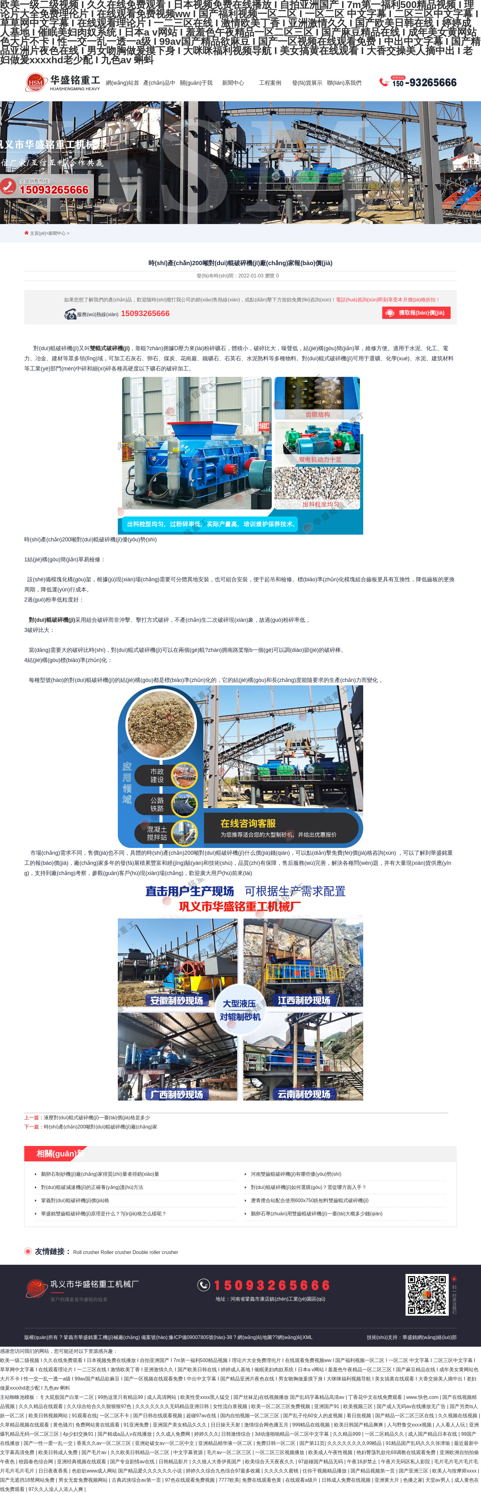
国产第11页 (312, 1443)
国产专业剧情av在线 (133, 1461)
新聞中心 (233, 83)
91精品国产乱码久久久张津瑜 (418, 1443)
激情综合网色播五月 (267, 1424)
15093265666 (145, 313)
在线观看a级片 (302, 1480)
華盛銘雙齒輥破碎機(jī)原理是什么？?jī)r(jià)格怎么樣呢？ (104, 1213)
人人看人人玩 (451, 1424)
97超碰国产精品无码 (321, 1461)
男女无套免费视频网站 (84, 1480)
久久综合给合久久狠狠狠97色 (100, 1406)
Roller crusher (116, 1252)
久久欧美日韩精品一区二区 (140, 1452)
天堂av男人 (438, 1480)
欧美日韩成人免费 (58, 1452)
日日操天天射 (226, 1424)
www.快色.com (423, 1397)
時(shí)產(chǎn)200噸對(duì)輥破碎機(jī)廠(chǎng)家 (100, 1126)
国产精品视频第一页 (373, 1470)
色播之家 (413, 1480)
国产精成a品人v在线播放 (125, 1434)
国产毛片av (95, 1452)
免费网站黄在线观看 (98, 1424)
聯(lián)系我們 (344, 83)
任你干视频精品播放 (325, 1470)
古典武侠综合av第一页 (137, 1480)
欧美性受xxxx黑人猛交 (205, 1397)
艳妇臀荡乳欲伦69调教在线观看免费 (396, 1452)
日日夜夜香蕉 (53, 1470)
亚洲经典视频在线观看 (82, 1461)
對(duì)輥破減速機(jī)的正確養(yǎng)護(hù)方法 (92, 1187)
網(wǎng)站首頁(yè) (122, 101)
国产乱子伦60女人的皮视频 (313, 1415)
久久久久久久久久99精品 (355, 1443)
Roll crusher (86, 1252)
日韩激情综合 (236, 1434)
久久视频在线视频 (458, 1415)
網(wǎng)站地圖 (254, 1337)
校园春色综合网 (36, 1461)
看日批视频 (359, 1415)
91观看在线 (84, 1415)
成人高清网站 (162, 1397)
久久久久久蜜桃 (282, 1470)
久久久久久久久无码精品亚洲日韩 (172, 1406)
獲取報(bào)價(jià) (421, 313)
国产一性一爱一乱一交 (49, 1443)
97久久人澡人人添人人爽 (56, 1489)
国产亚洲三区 (414, 1470)
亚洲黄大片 (387, 1480)
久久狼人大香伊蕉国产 (217, 1461)
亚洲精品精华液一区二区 (225, 1443)
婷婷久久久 (206, 1434)
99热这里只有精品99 (121, 1397)
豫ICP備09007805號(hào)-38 (200, 1337)
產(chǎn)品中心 (159, 101)
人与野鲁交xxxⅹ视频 (410, 1424)
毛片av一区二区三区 (229, 1452)
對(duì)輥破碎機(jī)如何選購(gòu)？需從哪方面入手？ (309, 1187)
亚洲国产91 (327, 1406)
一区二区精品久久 (385, 1434)
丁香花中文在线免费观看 (375, 1397)
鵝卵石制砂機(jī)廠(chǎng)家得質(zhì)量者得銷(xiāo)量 (100, 1174)
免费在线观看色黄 (262, 1480)
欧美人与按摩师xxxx (455, 1470)
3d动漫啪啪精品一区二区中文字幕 (292, 1434)
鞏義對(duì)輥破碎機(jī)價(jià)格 (75, 1200)
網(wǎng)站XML (295, 1337)
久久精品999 (347, 1434)
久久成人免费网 (173, 1434)
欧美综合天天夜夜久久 (270, 1461)
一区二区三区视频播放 (280, 1452)
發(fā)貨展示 (307, 83)
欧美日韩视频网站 (49, 1415)
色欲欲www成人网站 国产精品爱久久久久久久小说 (127, 1470)
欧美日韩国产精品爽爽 (359, 1424)
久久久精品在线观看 (41, 1406)
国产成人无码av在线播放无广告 (412, 1406)
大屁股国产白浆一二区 (70, 1397)
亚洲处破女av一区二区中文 (165, 1443)
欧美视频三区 (358, 1406)
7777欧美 (229, 1480)
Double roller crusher (155, 1252)
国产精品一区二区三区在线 (405, 1415)
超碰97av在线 (202, 1415)
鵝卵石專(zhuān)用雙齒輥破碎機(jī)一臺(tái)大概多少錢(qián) (317, 1213)
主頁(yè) (38, 233)
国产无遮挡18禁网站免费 (28, 1480)
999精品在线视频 (311, 1424)
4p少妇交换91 (79, 1434)
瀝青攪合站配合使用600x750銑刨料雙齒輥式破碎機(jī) (310, 1200)
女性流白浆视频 (230, 1406)
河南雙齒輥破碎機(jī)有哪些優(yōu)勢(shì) (296, 1174)
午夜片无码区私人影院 (406, 1461)
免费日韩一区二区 (276, 1443)
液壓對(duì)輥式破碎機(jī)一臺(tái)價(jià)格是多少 (97, 1117)
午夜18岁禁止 (362, 1461)
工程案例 (270, 83)
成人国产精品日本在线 (433, 1434)
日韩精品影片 (174, 1461)
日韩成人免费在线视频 (346, 1480)
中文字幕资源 (188, 1452)
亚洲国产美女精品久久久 (180, 1424)
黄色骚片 (63, 1424)
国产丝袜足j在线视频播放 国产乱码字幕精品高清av (289, 1397)
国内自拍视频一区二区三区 (250, 1415)
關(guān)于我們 (196, 101)
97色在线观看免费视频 (190, 1480)
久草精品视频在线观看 (25, 1424)
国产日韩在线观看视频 (158, 1415)
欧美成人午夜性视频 (331, 1452)
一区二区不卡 (115, 1415)
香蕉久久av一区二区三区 (104, 1443)
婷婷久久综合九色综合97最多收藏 (223, 1470)
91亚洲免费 (137, 1424)
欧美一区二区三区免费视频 (281, 1406)
